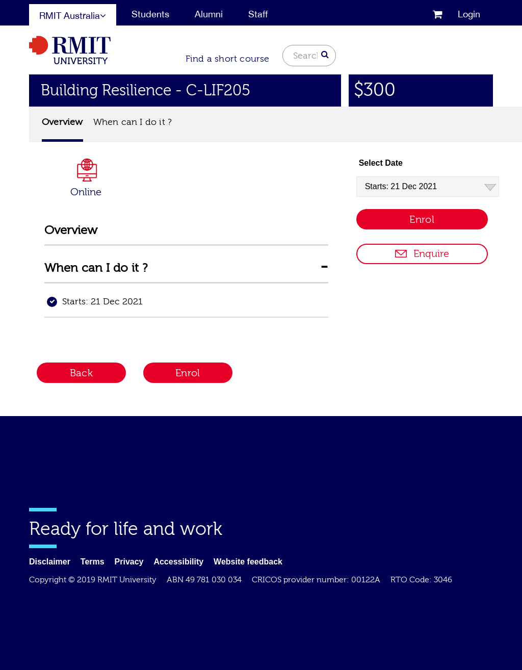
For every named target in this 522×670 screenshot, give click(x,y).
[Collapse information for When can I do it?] (324, 266)
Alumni (209, 14)
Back (81, 373)
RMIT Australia (72, 15)
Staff (258, 14)
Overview (62, 122)
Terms (93, 561)
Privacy (129, 561)
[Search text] (309, 55)
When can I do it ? (132, 122)
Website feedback (248, 561)
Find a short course (228, 59)
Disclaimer (49, 561)
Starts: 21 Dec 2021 (102, 301)
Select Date (381, 163)
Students (150, 14)
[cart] (437, 13)
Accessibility (178, 561)
